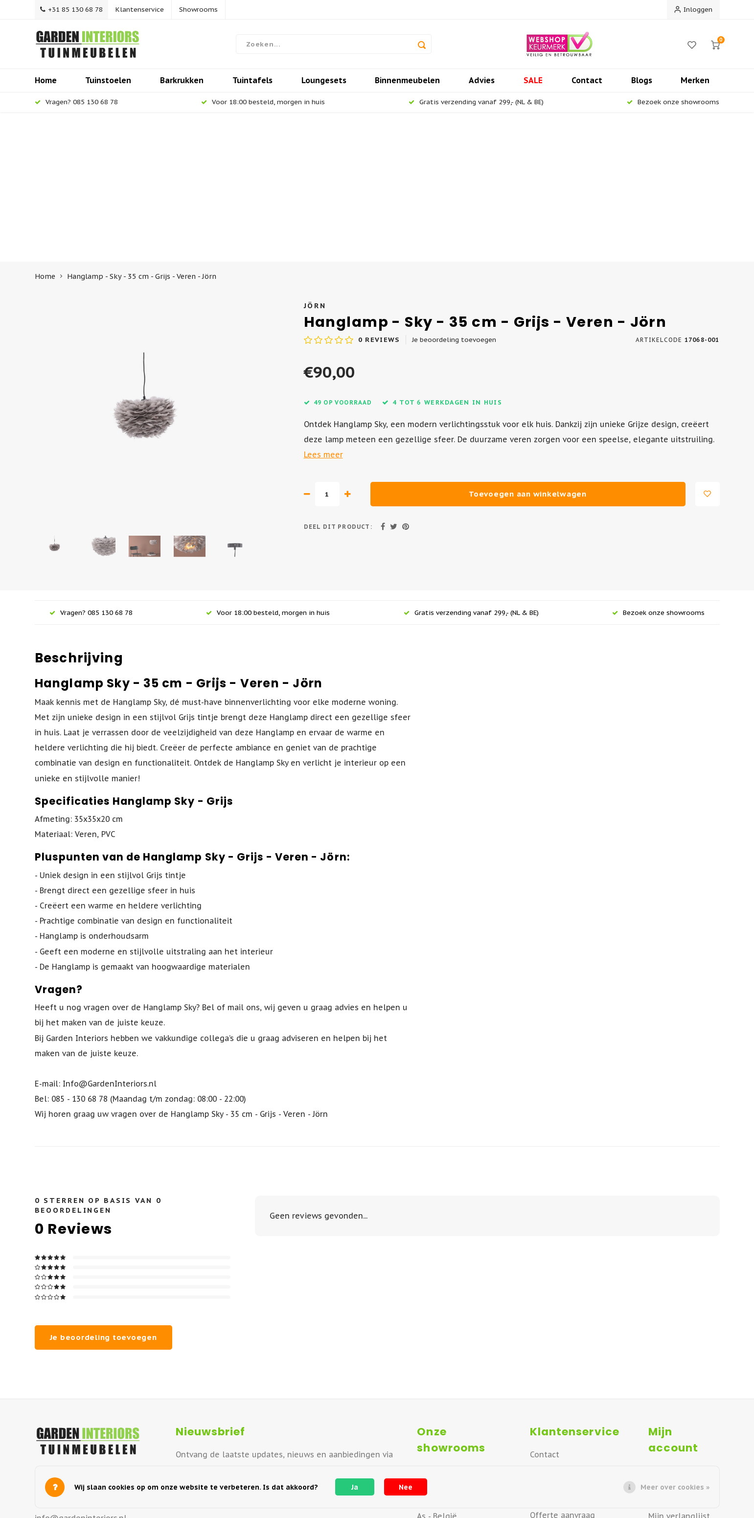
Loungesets (323, 85)
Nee (405, 1487)
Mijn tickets (670, 1356)
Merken (695, 85)
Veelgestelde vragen (570, 1385)
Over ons (546, 1325)
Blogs (641, 85)
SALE (533, 85)
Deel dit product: (338, 381)
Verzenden (550, 1340)
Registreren (670, 1326)
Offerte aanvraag (562, 1370)
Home (46, 85)
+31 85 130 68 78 (73, 9)
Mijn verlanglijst (679, 1371)
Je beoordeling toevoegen (454, 194)
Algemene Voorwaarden (575, 1416)
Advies (482, 85)
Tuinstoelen (108, 85)
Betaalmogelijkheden (571, 1400)
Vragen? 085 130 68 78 (76, 106)
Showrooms (202, 9)
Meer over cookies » (674, 1487)
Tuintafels (252, 85)
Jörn (315, 160)
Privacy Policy (554, 1461)
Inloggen (693, 9)
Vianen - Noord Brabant (460, 1356)
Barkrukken (182, 85)
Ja (354, 1487)
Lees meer (323, 310)
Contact (586, 85)
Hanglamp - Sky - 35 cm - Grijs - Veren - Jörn (141, 131)
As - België (437, 1371)
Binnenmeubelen (407, 85)
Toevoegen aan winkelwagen (528, 349)
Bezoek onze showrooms (673, 106)
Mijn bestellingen (681, 1341)
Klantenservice (143, 9)
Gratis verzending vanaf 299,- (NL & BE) (476, 106)
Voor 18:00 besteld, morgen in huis (263, 106)
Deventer (434, 1341)
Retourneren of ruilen (572, 1355)
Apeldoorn (437, 1326)
